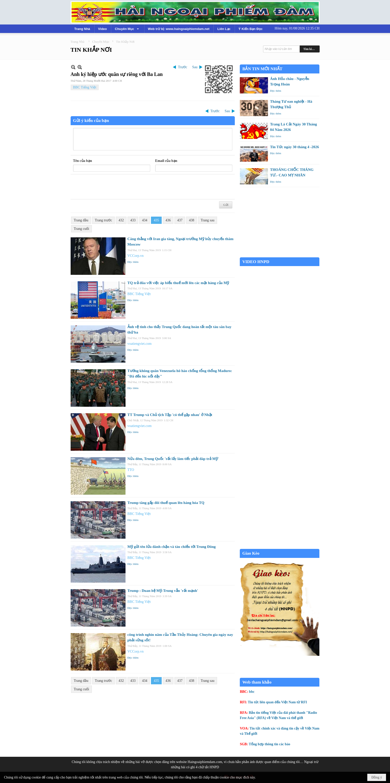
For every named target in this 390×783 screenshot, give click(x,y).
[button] (127, 28)
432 (121, 220)
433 (132, 220)
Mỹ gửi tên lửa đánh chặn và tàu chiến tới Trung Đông (172, 547)
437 (179, 220)
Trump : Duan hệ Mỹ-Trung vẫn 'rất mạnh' (163, 591)
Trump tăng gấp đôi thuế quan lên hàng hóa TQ (166, 503)
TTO (131, 470)
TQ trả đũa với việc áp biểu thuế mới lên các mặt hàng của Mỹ (178, 283)
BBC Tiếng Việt (85, 87)
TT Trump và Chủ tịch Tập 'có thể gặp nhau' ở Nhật (170, 415)
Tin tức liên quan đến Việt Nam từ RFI (277, 702)
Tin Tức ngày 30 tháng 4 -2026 (294, 147)
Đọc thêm (133, 261)
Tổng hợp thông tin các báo (269, 744)
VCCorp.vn (136, 256)
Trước (182, 67)
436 (168, 220)
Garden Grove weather (279, 254)
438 (191, 220)
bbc (252, 692)
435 (156, 220)
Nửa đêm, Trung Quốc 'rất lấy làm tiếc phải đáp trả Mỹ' (173, 459)
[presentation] (111, 187)
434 (144, 220)
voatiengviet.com (140, 344)
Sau (194, 67)
